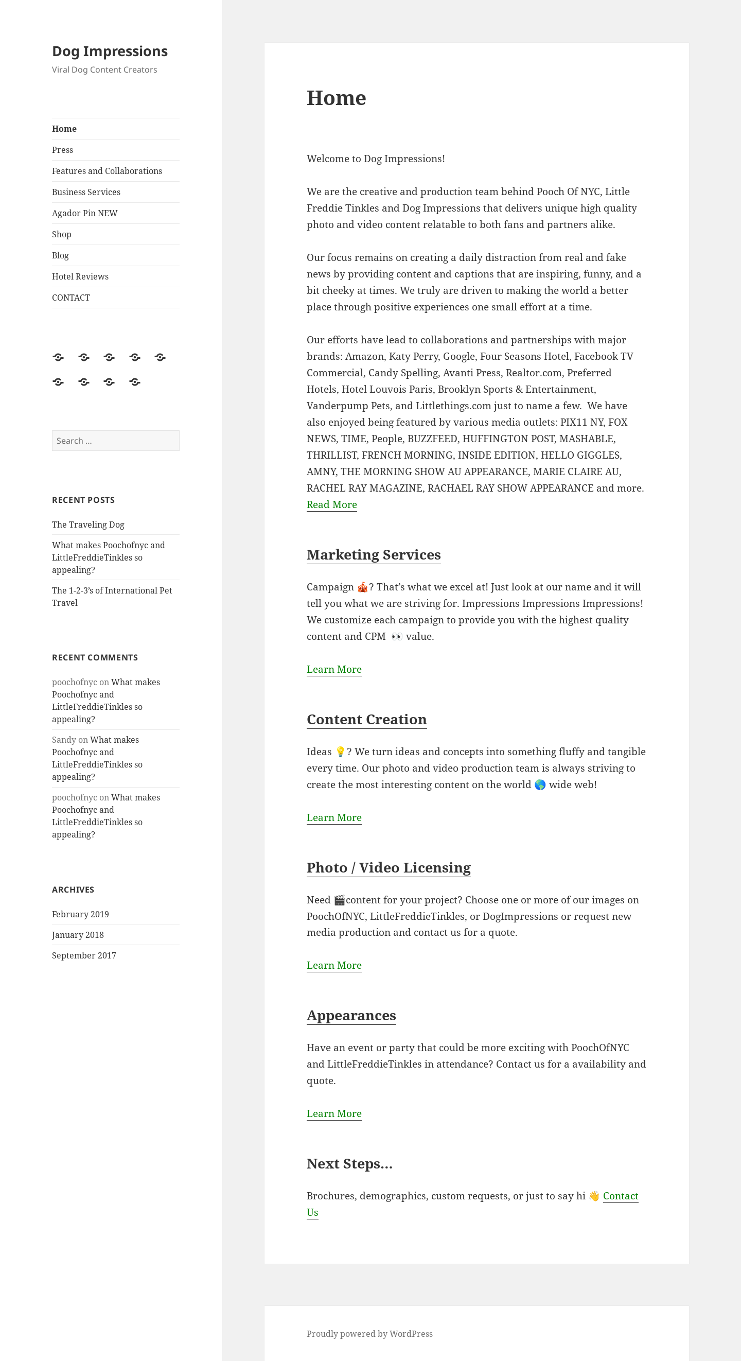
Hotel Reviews (80, 276)
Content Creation (367, 718)
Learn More (334, 669)
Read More (332, 504)
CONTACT (71, 297)
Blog (60, 255)
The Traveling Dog (88, 524)
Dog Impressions (110, 50)
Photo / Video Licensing (389, 867)
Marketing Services (374, 554)
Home (64, 128)
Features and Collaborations (107, 171)
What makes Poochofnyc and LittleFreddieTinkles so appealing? (108, 557)
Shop (62, 234)
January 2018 (78, 934)
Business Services (86, 192)
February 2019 (80, 914)
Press (62, 149)
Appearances (351, 1014)
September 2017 (84, 955)
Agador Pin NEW (85, 213)
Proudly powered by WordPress (370, 1333)
